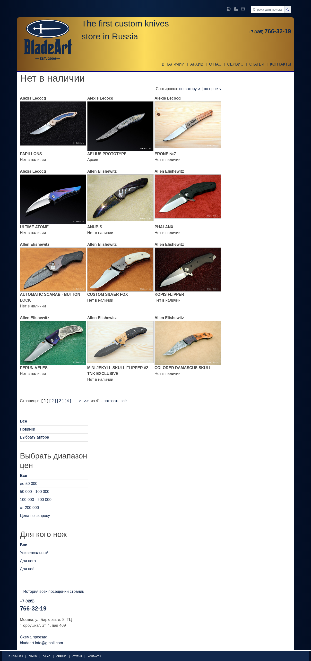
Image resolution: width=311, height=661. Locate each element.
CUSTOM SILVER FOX (107, 294)
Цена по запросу (35, 516)
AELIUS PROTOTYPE (107, 154)
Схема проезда (33, 637)
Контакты (280, 64)
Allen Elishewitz (102, 171)
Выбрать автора (34, 437)
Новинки (27, 429)
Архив (196, 64)
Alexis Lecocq (33, 98)
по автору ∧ (190, 89)
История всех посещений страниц (53, 591)
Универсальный (34, 553)
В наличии (173, 64)
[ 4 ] (68, 401)
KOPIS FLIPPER (169, 294)
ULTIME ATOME (34, 227)
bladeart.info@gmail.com (41, 643)
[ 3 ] (60, 401)
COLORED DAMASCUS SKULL (183, 368)
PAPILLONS (31, 154)
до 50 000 (28, 484)
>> (86, 401)
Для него (28, 561)
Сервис (235, 64)
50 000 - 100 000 (34, 492)
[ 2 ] (52, 401)
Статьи (256, 64)
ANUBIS (94, 227)
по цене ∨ (213, 89)
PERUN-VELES (34, 368)
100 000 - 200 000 (36, 500)
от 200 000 (29, 508)
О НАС (215, 64)
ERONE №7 (165, 154)
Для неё (27, 569)
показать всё (115, 401)
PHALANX (164, 227)
